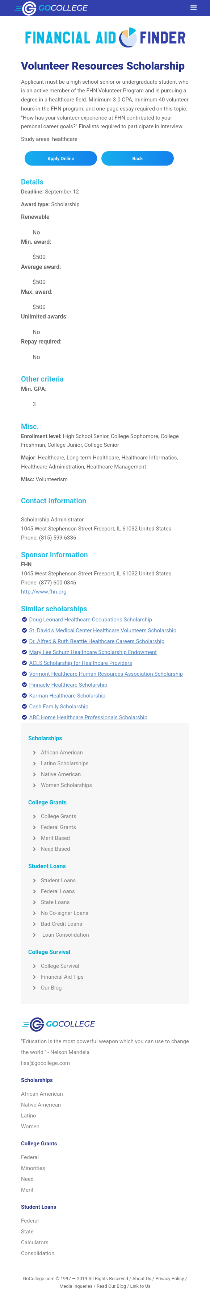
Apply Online (60, 158)
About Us (141, 1278)
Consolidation (37, 1253)
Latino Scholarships (58, 763)
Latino (28, 1115)
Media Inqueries (75, 1286)
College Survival (53, 966)
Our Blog (45, 987)
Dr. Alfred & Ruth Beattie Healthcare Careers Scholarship (97, 641)
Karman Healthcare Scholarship (67, 695)
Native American (54, 774)
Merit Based (49, 838)
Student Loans (52, 880)
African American (55, 752)
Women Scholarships (60, 785)
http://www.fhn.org (43, 591)
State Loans (49, 902)
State (27, 1231)
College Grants (52, 816)
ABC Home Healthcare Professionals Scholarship (88, 717)
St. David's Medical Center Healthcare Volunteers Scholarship (103, 630)
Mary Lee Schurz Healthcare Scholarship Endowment (93, 652)
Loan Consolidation (58, 935)
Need (27, 1179)
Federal (30, 1157)
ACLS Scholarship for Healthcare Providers (80, 663)
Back (137, 158)
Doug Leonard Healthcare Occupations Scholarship (90, 619)
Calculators (35, 1242)
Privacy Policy (169, 1278)
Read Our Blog (111, 1286)
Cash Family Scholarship (59, 706)
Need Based (49, 849)
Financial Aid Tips (56, 977)
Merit (27, 1190)
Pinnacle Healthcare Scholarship (68, 685)
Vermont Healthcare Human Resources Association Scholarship (106, 674)
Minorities (33, 1168)
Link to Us (140, 1286)
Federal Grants (52, 827)
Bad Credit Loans (55, 924)
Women (30, 1126)
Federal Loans (51, 891)
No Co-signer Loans (58, 913)
